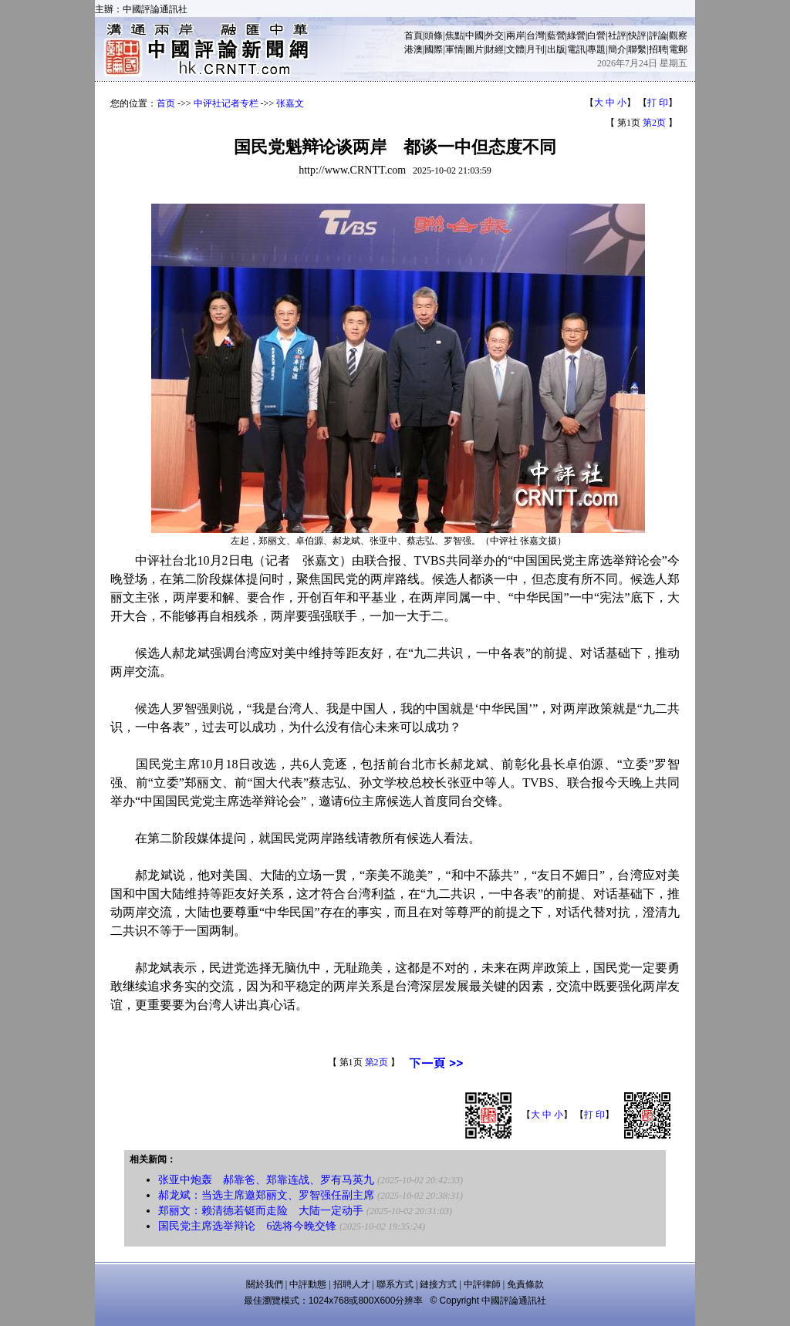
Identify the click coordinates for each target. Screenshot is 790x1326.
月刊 (535, 49)
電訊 (576, 49)
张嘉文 (290, 103)
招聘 (658, 49)
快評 (637, 35)
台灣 (535, 35)
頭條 (433, 35)
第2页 (654, 122)
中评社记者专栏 (226, 103)
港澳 (413, 49)
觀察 (678, 35)
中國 (474, 35)
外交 (494, 35)
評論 (658, 35)
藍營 (556, 35)
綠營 (576, 35)
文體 (515, 49)
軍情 (454, 49)
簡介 (617, 49)
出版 (556, 49)
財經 (494, 49)
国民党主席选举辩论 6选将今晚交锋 (247, 1226)
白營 (596, 35)
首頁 (413, 35)
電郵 (678, 49)
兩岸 (515, 35)
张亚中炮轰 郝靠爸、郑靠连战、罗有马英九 (266, 1180)
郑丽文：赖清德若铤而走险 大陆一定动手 (260, 1210)
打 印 (657, 102)
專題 (596, 49)
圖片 (474, 49)
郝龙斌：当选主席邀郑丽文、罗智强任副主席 (266, 1195)
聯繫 (637, 49)
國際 (433, 49)
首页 (166, 103)
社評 (617, 35)
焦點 (454, 35)
